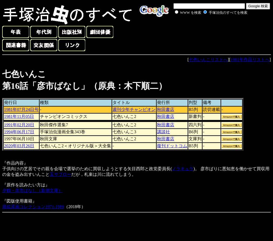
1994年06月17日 (19, 132)
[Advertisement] (205, 28)
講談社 (163, 132)
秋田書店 (165, 109)
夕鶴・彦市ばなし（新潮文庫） (32, 190)
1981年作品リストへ (250, 59)
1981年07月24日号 (21, 109)
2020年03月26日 (19, 146)
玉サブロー (60, 174)
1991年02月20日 (19, 125)
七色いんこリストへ (208, 59)
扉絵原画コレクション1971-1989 (33, 206)
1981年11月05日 (19, 116)
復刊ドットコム (172, 146)
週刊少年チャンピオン (134, 109)
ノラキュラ (182, 168)
